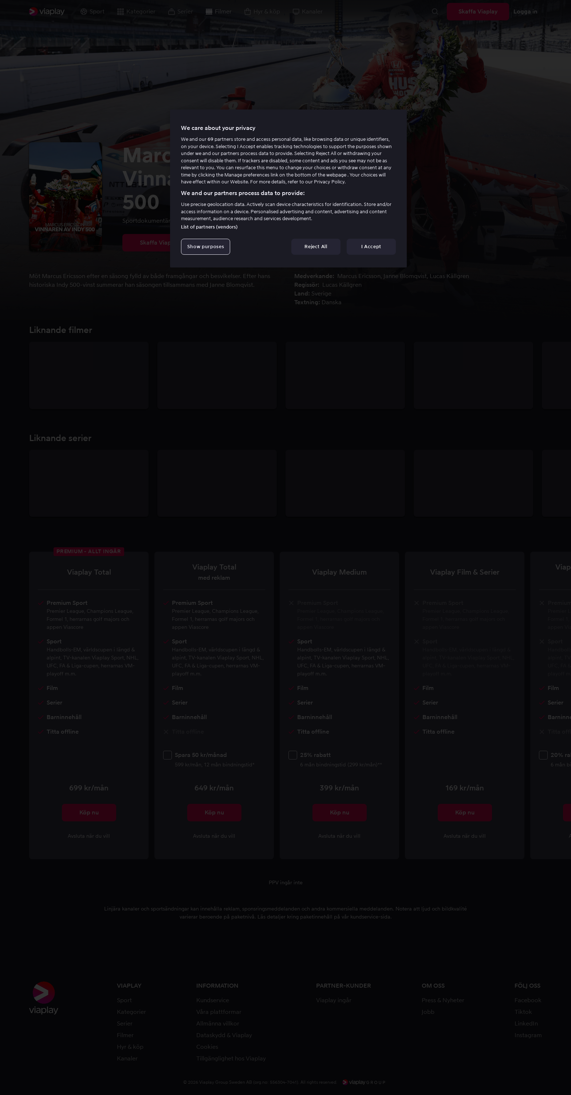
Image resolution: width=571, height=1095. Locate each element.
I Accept (371, 246)
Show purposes (205, 246)
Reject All (315, 246)
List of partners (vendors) (209, 227)
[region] (288, 188)
